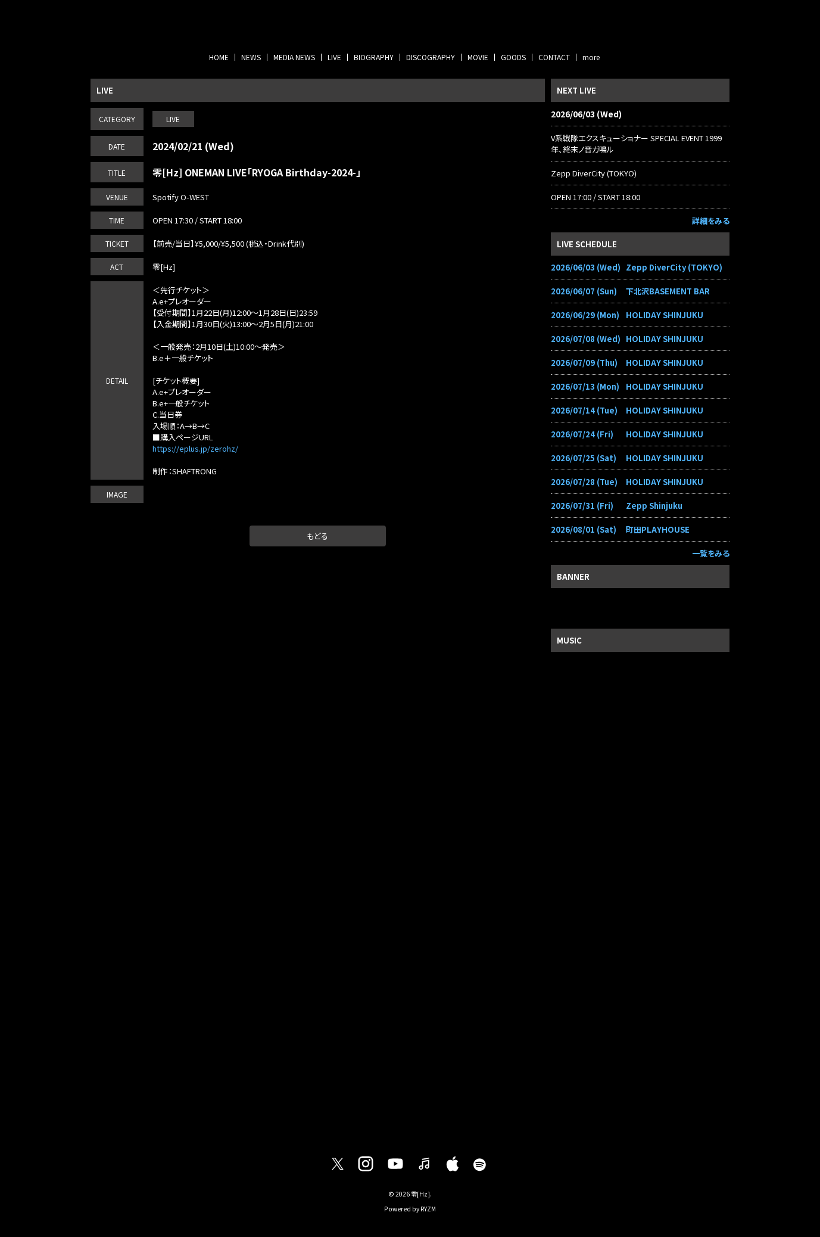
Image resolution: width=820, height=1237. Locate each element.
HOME (219, 57)
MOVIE (477, 57)
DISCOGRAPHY (430, 57)
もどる (317, 536)
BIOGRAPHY (374, 57)
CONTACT (554, 57)
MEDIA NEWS (294, 57)
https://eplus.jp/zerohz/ (195, 448)
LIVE (334, 57)
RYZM (428, 1208)
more (591, 57)
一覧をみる (710, 553)
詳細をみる (710, 220)
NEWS (251, 57)
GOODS (513, 57)
